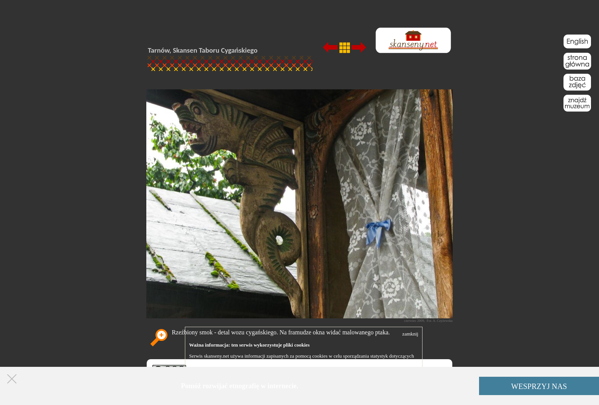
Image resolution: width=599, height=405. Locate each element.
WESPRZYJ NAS (539, 386)
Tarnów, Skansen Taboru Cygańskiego (202, 50)
